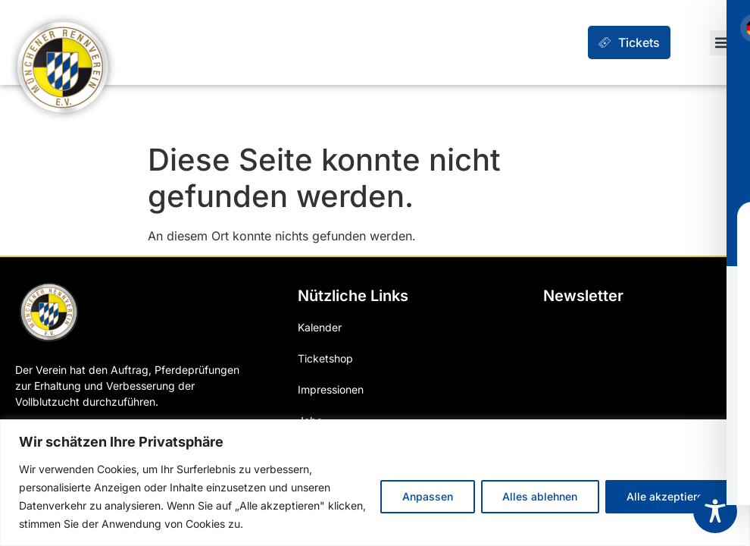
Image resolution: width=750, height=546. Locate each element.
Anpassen (426, 496)
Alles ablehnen (539, 496)
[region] (375, 482)
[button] (722, 42)
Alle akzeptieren (668, 496)
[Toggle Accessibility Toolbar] (715, 511)
